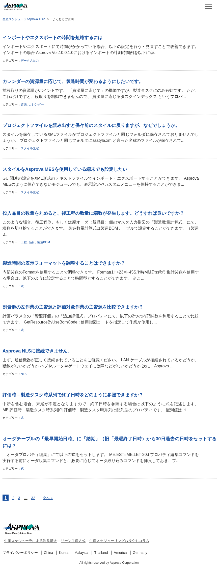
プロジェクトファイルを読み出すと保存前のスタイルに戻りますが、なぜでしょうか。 (91, 125)
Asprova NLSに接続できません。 (37, 351)
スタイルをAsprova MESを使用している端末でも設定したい (65, 169)
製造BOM (43, 242)
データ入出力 (30, 60)
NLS (23, 374)
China (48, 553)
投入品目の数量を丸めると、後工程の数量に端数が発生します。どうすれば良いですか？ (93, 213)
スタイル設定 (30, 148)
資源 (24, 104)
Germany (140, 553)
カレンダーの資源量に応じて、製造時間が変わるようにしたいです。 (73, 81)
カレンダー (36, 104)
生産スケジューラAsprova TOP (24, 19)
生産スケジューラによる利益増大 (30, 541)
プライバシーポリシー (20, 553)
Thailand (101, 553)
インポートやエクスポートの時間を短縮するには (52, 37)
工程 (24, 242)
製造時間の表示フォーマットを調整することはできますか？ (64, 263)
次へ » (48, 498)
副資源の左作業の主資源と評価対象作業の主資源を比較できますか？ (73, 307)
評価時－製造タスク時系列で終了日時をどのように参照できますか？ (73, 394)
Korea (63, 553)
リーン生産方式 (73, 541)
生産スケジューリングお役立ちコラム (119, 541)
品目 (32, 242)
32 (33, 498)
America (120, 553)
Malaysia (81, 553)
